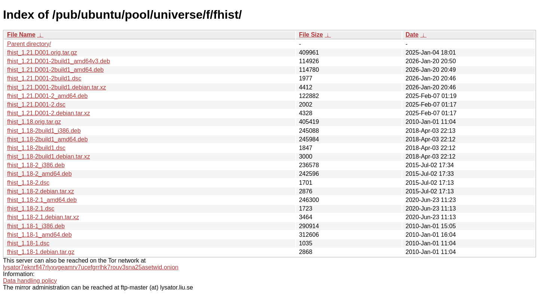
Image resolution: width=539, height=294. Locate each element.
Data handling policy (30, 281)
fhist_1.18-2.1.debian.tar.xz (43, 217)
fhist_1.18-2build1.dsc (36, 148)
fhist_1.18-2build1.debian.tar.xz (48, 156)
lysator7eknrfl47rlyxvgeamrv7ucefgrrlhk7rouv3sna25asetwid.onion (91, 267)
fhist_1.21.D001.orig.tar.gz (42, 52)
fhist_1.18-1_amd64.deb (39, 235)
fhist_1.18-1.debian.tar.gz (40, 252)
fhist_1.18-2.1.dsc (30, 208)
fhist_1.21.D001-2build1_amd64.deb (55, 70)
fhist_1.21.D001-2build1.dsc (44, 78)
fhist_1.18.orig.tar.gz (34, 122)
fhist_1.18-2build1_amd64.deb (47, 139)
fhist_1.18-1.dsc (28, 243)
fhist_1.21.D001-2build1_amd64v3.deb (58, 61)
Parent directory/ (29, 44)
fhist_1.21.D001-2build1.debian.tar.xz (56, 87)
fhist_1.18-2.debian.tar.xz (40, 191)
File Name (21, 34)
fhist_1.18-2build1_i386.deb (44, 131)
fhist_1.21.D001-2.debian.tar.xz (48, 113)
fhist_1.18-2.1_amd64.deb (42, 200)
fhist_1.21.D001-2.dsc (36, 104)
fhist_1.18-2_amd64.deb (39, 174)
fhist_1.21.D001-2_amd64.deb (47, 96)
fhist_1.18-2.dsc (28, 183)
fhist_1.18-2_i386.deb (36, 165)
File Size (311, 34)
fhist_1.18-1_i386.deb (36, 226)
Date (411, 34)
